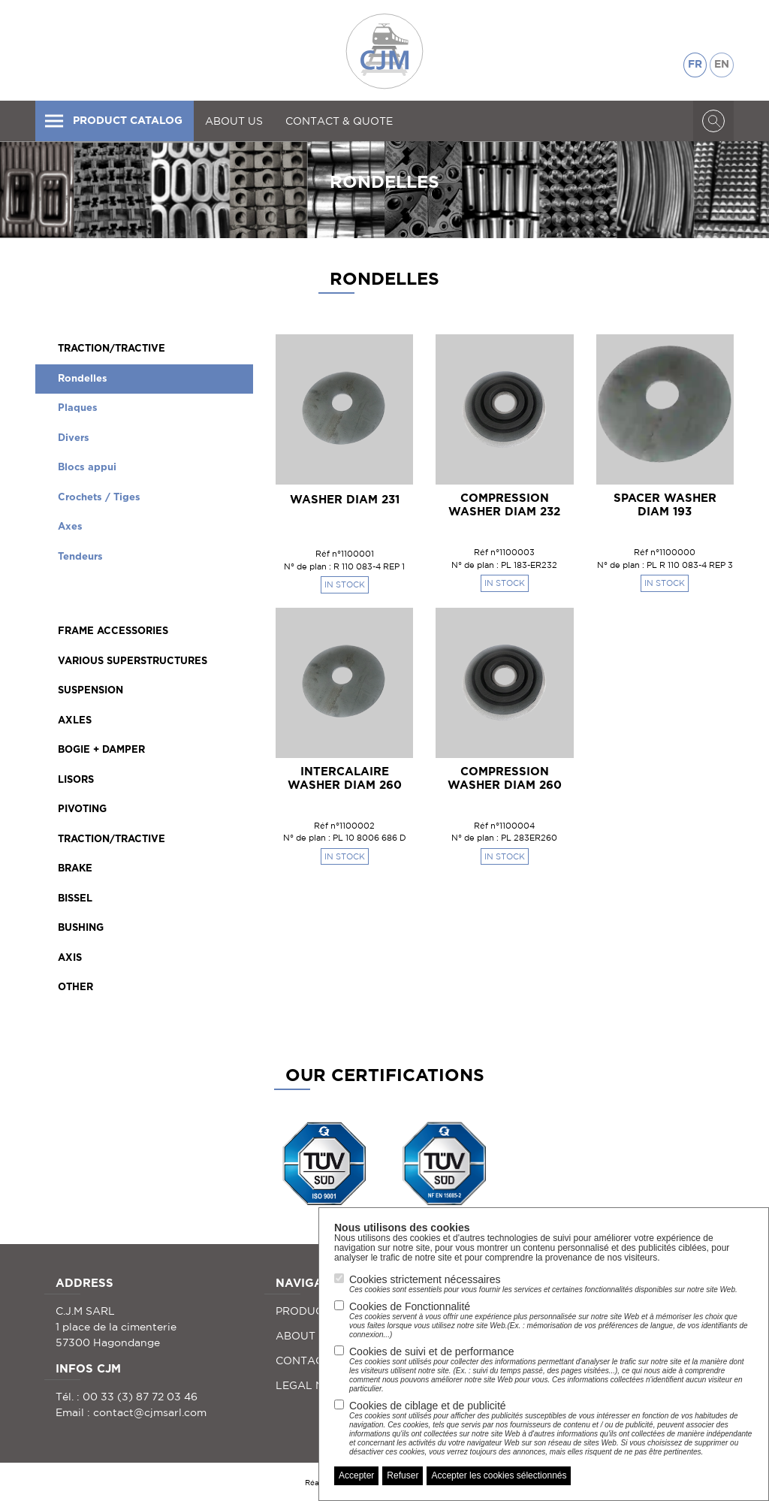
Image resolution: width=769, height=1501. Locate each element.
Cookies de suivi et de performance (551, 1369)
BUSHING (81, 928)
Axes (70, 527)
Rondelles (82, 379)
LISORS (76, 780)
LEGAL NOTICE (316, 1385)
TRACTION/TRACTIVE (111, 349)
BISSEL (75, 899)
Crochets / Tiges (99, 498)
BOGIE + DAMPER (101, 750)
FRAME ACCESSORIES (113, 631)
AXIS (70, 958)
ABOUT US (234, 121)
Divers (73, 438)
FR (695, 64)
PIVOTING (82, 809)
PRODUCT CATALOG (112, 121)
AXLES (75, 721)
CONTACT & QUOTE (339, 121)
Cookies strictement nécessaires (543, 1283)
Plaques (78, 408)
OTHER (75, 987)
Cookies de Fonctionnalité (551, 1319)
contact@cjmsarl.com (150, 1412)
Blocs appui (87, 468)
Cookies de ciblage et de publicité (551, 1428)
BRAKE (75, 869)
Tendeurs (80, 557)
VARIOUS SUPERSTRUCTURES (132, 661)
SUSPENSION (90, 691)
